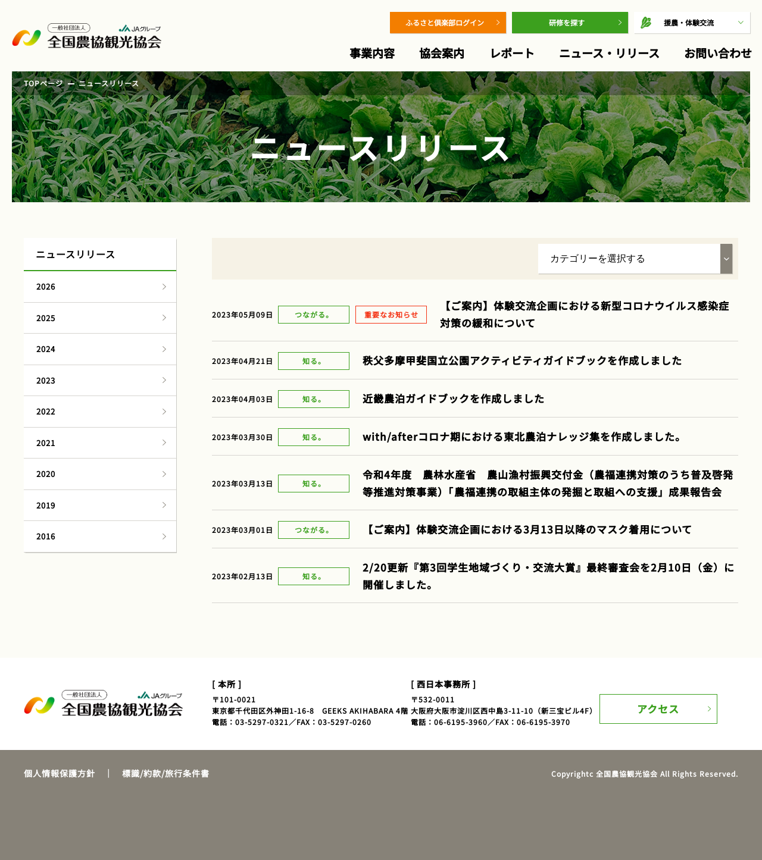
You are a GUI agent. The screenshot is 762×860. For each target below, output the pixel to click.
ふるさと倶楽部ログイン (444, 22)
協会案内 (441, 53)
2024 (45, 348)
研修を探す (567, 22)
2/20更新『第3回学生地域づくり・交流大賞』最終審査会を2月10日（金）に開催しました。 (549, 576)
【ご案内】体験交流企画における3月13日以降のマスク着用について (527, 529)
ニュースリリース (109, 83)
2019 (45, 505)
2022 (45, 411)
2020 (45, 473)
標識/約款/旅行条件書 (166, 773)
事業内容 (372, 53)
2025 (45, 318)
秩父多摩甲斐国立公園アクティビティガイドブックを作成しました (522, 360)
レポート (512, 53)
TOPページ (43, 83)
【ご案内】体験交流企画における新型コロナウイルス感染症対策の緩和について (584, 314)
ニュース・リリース (609, 53)
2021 (45, 442)
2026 (45, 286)
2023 (45, 380)
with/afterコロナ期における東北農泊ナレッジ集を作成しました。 (524, 436)
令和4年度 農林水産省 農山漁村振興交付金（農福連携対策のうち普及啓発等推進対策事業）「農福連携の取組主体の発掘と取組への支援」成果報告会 (548, 483)
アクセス (665, 702)
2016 (45, 536)
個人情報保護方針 (59, 773)
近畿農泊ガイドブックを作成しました (454, 398)
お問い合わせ (718, 53)
